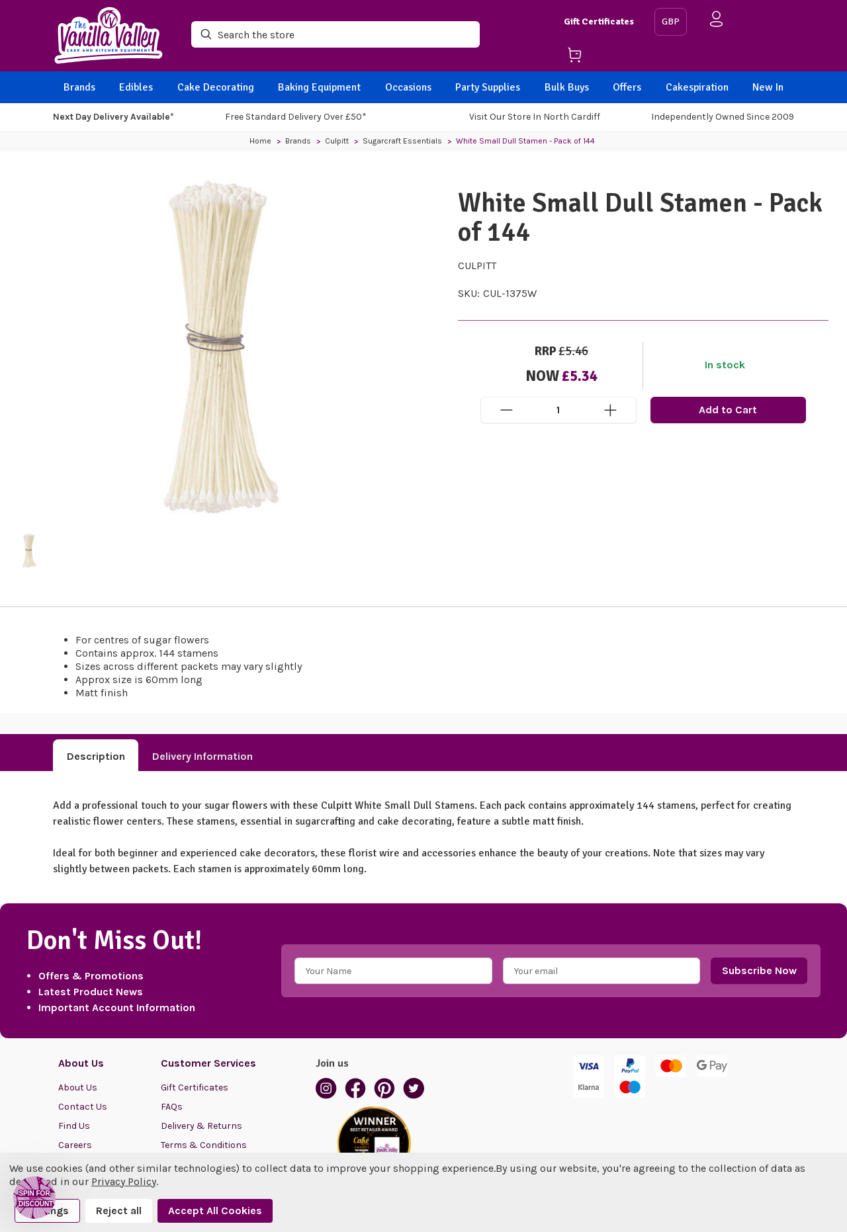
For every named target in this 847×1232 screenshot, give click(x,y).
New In (767, 87)
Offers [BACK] (627, 87)
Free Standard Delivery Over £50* (296, 116)
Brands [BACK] (79, 87)
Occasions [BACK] (408, 87)
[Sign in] (716, 21)
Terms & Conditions (204, 1145)
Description (96, 756)
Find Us (74, 1125)
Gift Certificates (599, 21)
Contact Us (82, 1106)
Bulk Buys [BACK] (567, 87)
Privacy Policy (123, 1181)
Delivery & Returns (201, 1125)
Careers (75, 1145)
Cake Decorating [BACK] (215, 87)
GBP (671, 21)
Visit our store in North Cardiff (534, 116)
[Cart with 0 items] (604, 57)
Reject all (119, 1210)
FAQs (172, 1106)
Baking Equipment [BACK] (319, 87)
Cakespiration (697, 87)
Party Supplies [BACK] (487, 87)
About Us (77, 1087)
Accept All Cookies (215, 1210)
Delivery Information (202, 756)
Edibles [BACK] (136, 87)
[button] (34, 1197)
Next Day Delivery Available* (113, 116)
